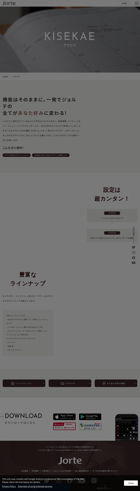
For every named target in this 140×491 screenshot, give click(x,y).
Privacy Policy (9, 486)
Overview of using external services (35, 486)
